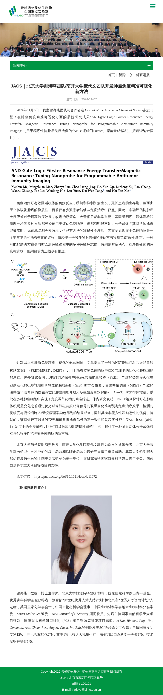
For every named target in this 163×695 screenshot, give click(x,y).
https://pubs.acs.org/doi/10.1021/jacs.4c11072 (65, 476)
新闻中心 (125, 75)
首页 (111, 75)
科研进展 (143, 75)
